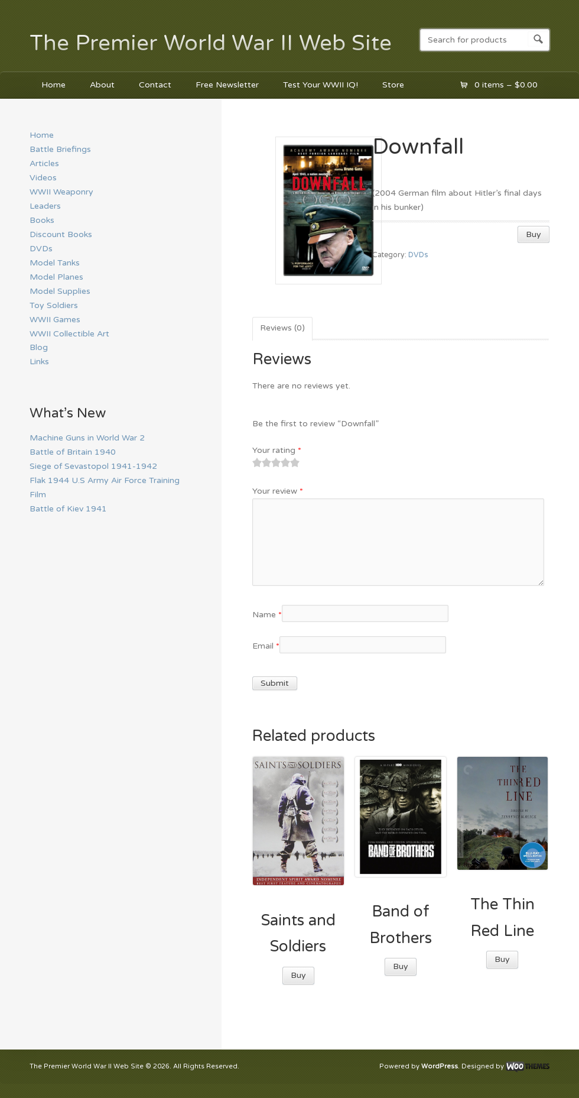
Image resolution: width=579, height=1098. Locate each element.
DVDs (418, 255)
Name (267, 615)
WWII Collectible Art (69, 334)
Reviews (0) (282, 328)
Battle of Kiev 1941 (68, 509)
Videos (43, 178)
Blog (39, 347)
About (102, 85)
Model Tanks (55, 263)
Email (265, 646)
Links (39, 362)
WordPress (439, 1067)
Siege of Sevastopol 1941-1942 (93, 466)
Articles (44, 163)
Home (53, 85)
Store (393, 85)
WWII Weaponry (61, 192)
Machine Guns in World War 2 (87, 438)
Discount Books (61, 234)
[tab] (282, 329)
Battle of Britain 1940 (73, 452)
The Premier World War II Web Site (211, 43)
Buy (533, 234)
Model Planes (56, 277)
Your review (277, 491)
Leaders (45, 206)
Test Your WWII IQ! (320, 85)
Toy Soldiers (54, 305)
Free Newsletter (227, 85)
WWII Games (55, 320)
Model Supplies (60, 291)
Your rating (276, 450)
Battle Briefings (60, 149)
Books (42, 220)
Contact (155, 85)
